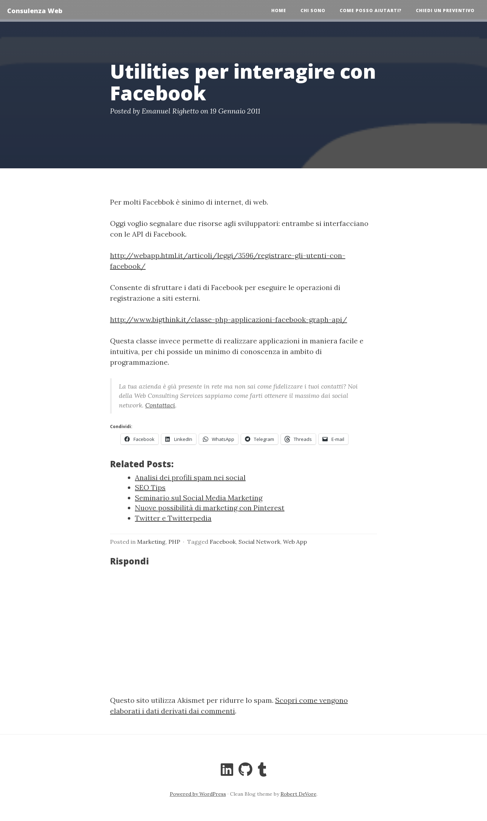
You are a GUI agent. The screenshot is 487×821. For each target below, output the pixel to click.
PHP (174, 541)
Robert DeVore (298, 794)
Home (278, 10)
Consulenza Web (34, 10)
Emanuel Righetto (170, 110)
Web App (295, 541)
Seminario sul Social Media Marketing (198, 497)
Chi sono (312, 10)
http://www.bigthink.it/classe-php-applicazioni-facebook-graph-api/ (228, 319)
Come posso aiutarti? (371, 10)
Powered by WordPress (198, 794)
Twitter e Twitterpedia (173, 518)
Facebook (223, 541)
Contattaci (160, 405)
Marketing (151, 541)
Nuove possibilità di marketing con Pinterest (209, 507)
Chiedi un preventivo (445, 10)
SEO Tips (150, 487)
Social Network (259, 541)
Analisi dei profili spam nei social (190, 477)
